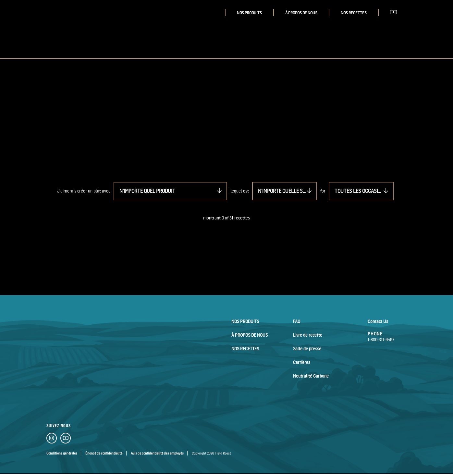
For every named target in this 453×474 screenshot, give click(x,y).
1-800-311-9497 (381, 339)
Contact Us (378, 321)
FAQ (296, 321)
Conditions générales (61, 453)
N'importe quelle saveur (287, 191)
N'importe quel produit (147, 191)
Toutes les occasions (361, 191)
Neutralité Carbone (311, 376)
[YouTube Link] (65, 439)
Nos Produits (249, 12)
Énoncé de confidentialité (103, 453)
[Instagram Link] (51, 439)
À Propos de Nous (301, 12)
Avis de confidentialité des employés (157, 453)
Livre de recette (307, 335)
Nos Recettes (354, 12)
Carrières (301, 362)
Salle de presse (307, 348)
